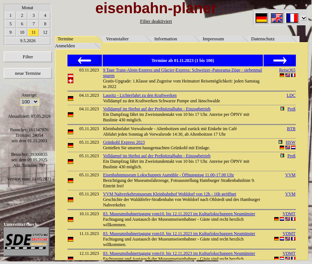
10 (22, 32)
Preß (291, 108)
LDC (291, 95)
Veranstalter (117, 38)
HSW (291, 142)
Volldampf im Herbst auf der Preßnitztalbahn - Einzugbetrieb (156, 108)
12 (45, 32)
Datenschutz (263, 38)
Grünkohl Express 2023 (124, 142)
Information (165, 38)
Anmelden (65, 45)
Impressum (213, 38)
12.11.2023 (89, 253)
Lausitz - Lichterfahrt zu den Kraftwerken (140, 95)
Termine (65, 38)
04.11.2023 (89, 95)
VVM (290, 174)
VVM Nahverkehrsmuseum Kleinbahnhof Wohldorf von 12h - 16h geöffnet (169, 194)
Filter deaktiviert (156, 21)
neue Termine (28, 73)
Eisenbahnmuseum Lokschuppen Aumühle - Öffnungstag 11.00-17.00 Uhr (168, 174)
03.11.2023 (89, 70)
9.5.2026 (28, 40)
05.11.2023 (89, 128)
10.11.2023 (89, 213)
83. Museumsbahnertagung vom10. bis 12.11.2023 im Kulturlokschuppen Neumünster (179, 213)
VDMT (289, 213)
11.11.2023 (89, 233)
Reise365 (287, 70)
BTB (291, 128)
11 (34, 32)
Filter (28, 56)
